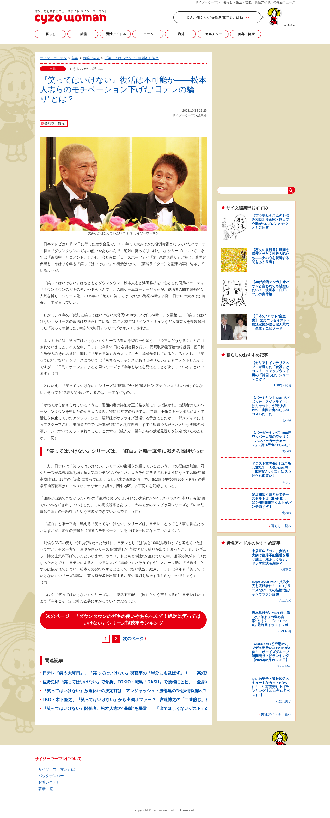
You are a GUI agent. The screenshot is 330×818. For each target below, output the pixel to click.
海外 (181, 34)
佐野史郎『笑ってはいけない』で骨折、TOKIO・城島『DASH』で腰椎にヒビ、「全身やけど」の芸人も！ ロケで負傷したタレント (167, 682)
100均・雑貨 (282, 385)
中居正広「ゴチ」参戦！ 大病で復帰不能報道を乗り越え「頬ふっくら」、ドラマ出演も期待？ (272, 557)
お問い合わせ (49, 782)
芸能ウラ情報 (54, 123)
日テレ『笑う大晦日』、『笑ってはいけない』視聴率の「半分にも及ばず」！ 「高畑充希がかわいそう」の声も (148, 673)
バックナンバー (51, 776)
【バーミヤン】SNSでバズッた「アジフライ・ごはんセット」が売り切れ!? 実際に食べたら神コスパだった (270, 406)
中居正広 (285, 569)
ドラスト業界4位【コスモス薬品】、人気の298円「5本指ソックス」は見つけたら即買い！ (271, 470)
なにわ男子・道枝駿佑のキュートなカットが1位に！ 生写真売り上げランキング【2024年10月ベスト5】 (271, 687)
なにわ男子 (283, 701)
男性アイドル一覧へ (276, 714)
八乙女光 (285, 600)
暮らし (51, 34)
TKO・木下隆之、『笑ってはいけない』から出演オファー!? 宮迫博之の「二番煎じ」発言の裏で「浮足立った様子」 (153, 699)
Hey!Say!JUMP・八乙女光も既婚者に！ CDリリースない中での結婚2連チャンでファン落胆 (271, 588)
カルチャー (213, 34)
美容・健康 (246, 34)
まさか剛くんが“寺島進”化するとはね (214, 17)
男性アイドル (116, 34)
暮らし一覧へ (281, 526)
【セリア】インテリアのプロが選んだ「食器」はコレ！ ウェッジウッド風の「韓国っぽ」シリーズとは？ (270, 371)
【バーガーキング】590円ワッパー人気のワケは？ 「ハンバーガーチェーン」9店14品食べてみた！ (272, 439)
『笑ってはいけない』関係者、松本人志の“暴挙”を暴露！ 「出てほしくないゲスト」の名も (130, 708)
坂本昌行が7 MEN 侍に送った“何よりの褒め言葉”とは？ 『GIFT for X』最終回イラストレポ (271, 619)
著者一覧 (45, 789)
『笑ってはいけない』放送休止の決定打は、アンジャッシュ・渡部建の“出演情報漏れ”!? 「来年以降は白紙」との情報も (157, 691)
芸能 (83, 34)
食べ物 (286, 420)
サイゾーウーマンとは (56, 769)
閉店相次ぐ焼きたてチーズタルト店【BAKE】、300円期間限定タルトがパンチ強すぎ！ (271, 501)
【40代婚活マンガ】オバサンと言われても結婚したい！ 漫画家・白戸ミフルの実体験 (270, 288)
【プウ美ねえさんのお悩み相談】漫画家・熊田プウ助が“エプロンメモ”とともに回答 (270, 222)
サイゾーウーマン (70, 17)
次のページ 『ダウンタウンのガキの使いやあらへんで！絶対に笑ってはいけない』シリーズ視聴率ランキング (123, 620)
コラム (148, 34)
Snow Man (284, 666)
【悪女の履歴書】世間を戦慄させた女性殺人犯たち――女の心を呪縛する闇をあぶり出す (270, 256)
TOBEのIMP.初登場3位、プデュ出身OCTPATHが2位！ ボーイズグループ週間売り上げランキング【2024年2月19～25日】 (271, 652)
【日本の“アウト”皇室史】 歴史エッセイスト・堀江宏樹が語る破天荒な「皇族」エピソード (271, 322)
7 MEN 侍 (284, 631)
